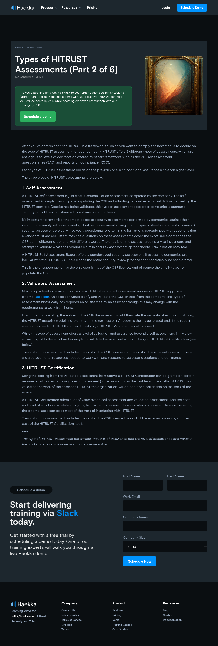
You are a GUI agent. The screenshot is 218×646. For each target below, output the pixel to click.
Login (166, 7)
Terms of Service (71, 620)
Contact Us (68, 610)
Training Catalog (122, 625)
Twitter (65, 629)
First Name (131, 476)
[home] (22, 7)
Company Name (135, 517)
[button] (49, 8)
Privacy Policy (70, 615)
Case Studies (120, 629)
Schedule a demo (38, 116)
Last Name (175, 476)
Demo (116, 620)
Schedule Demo (192, 7)
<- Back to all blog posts (28, 47)
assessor (42, 296)
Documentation (172, 620)
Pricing (92, 7)
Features (117, 610)
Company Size (134, 537)
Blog (165, 610)
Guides (167, 615)
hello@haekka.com (23, 615)
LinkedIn (66, 625)
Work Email (131, 496)
